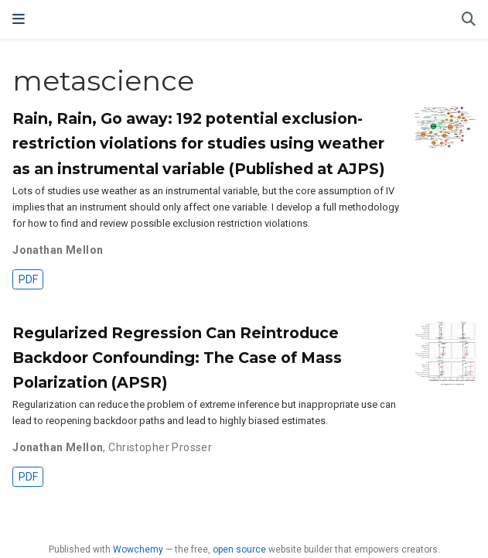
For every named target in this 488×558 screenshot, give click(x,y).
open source (239, 549)
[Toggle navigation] (18, 19)
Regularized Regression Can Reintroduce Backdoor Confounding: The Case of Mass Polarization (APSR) (177, 358)
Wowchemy (138, 549)
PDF (28, 279)
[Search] (469, 20)
